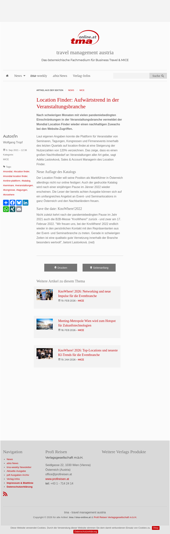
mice (81, 300)
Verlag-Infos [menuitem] (81, 76)
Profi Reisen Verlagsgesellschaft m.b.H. (115, 517)
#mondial (7, 171)
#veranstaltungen (24, 185)
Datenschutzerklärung (85, 531)
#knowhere (8, 194)
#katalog (25, 180)
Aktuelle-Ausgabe (16, 471)
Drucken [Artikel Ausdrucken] (60, 267)
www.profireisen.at (57, 478)
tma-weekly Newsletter (19, 467)
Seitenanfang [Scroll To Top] (99, 267)
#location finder (21, 171)
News (10, 459)
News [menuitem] (18, 76)
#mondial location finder (15, 176)
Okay (155, 527)
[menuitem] (7, 75)
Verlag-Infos (13, 479)
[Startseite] (85, 37)
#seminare (8, 185)
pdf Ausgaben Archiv (18, 475)
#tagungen (21, 190)
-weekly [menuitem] (38, 76)
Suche (158, 76)
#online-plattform (11, 180)
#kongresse (9, 190)
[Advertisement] (85, 8)
